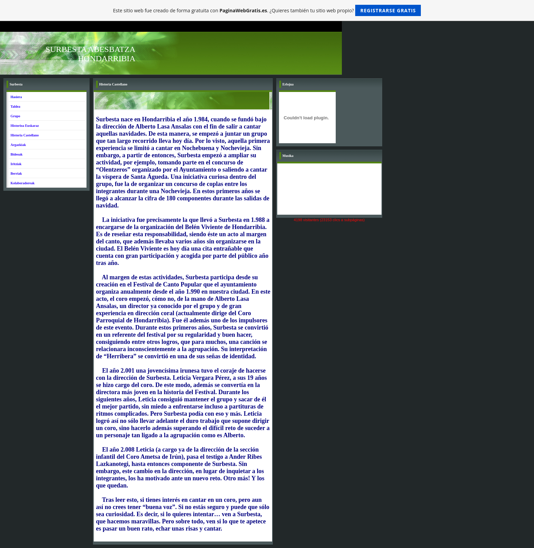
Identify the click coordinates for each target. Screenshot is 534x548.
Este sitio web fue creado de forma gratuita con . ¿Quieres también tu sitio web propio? (267, 10)
